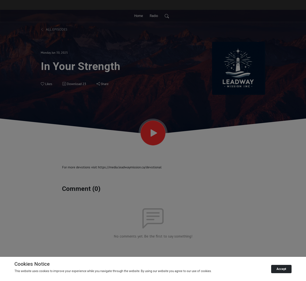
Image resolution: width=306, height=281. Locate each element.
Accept (281, 269)
